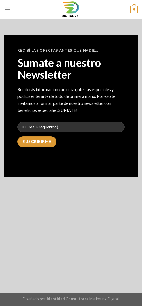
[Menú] (7, 9)
